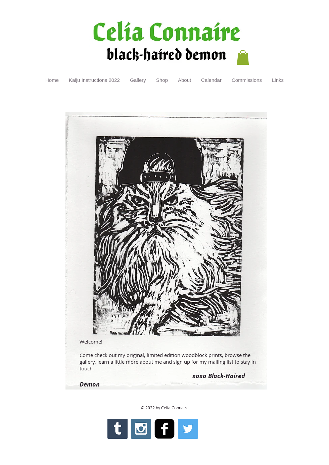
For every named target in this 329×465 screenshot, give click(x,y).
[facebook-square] (164, 429)
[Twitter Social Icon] (188, 429)
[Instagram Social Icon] (141, 429)
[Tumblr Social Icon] (117, 429)
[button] (243, 57)
